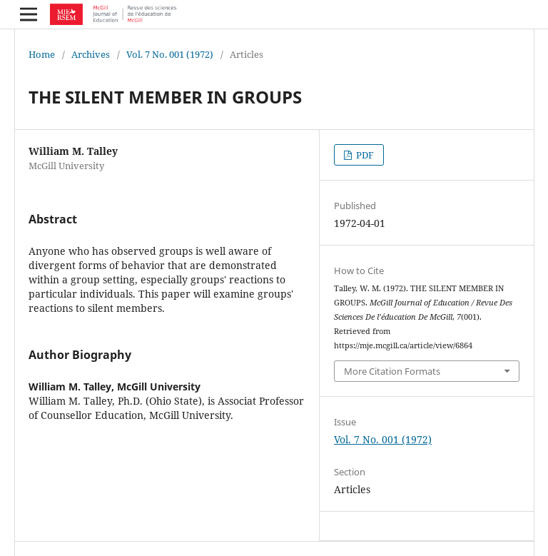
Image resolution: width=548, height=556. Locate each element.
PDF (364, 154)
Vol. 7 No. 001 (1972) (169, 54)
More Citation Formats (392, 371)
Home (42, 54)
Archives (90, 54)
